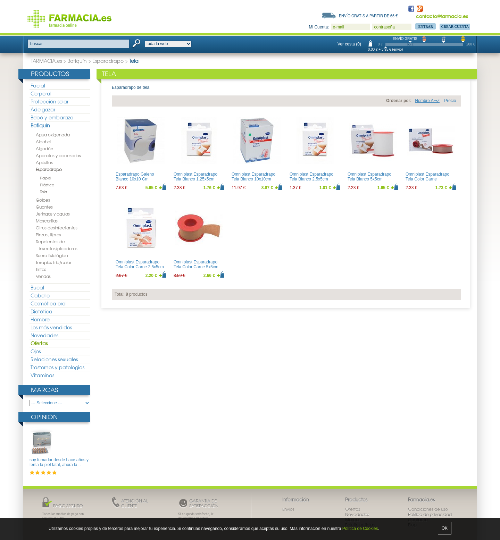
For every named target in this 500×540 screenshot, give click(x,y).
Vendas (43, 276)
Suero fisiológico (52, 255)
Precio (450, 100)
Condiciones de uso (428, 509)
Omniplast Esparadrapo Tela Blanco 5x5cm (369, 177)
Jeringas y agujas (53, 214)
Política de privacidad (430, 514)
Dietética (41, 311)
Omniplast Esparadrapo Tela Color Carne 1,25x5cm (427, 179)
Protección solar (49, 101)
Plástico (47, 184)
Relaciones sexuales (54, 359)
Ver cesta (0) (349, 44)
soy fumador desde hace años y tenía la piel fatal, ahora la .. (59, 462)
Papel (45, 177)
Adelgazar (43, 109)
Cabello (40, 295)
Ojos (36, 351)
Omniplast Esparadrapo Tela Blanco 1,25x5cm (195, 177)
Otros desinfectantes (56, 228)
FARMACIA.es (46, 60)
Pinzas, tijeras (48, 234)
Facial (38, 85)
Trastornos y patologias (57, 367)
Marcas (44, 389)
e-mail (338, 27)
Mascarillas (47, 221)
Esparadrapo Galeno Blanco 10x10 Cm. (135, 177)
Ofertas (39, 343)
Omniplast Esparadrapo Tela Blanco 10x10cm (253, 177)
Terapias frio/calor (54, 262)
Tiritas (41, 269)
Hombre (40, 319)
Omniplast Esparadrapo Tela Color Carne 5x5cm (196, 264)
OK (445, 528)
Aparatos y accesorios (58, 155)
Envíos (288, 509)
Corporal (41, 93)
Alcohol (43, 141)
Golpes (43, 200)
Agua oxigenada (53, 135)
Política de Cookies (360, 528)
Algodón (44, 148)
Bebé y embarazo (52, 117)
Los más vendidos (51, 327)
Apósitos (44, 162)
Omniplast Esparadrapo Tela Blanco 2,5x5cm (311, 177)
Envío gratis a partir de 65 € (368, 15)
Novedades (44, 335)
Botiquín (77, 60)
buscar (36, 43)
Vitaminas (42, 375)
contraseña (384, 27)
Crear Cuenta (455, 26)
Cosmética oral (49, 303)
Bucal (37, 287)
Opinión (44, 416)
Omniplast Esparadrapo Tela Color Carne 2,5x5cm (140, 264)
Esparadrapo (108, 60)
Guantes (44, 207)
